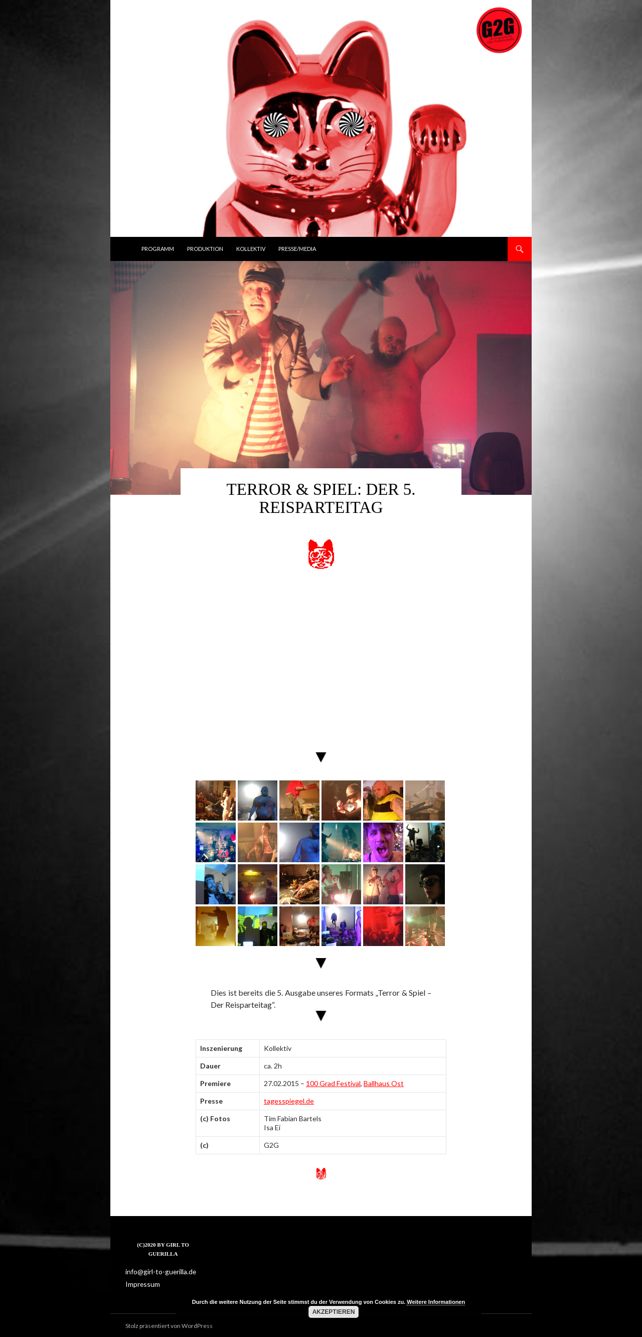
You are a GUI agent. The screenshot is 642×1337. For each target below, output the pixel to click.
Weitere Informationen (436, 1302)
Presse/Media (297, 248)
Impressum (140, 1283)
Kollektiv (250, 248)
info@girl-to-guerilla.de (156, 1271)
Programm (157, 248)
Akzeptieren (333, 1311)
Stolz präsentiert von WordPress (169, 1324)
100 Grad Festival (333, 1083)
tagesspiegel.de (289, 1101)
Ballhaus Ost (384, 1083)
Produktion (205, 248)
